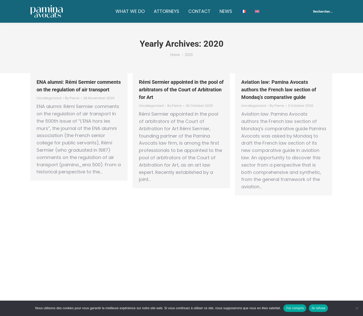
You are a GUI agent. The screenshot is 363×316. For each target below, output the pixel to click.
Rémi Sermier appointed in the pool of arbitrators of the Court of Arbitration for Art (181, 89)
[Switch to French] (243, 11)
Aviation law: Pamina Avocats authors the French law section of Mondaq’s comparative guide (278, 89)
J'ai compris (295, 308)
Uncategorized (49, 98)
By (72, 98)
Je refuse (318, 308)
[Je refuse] (356, 308)
